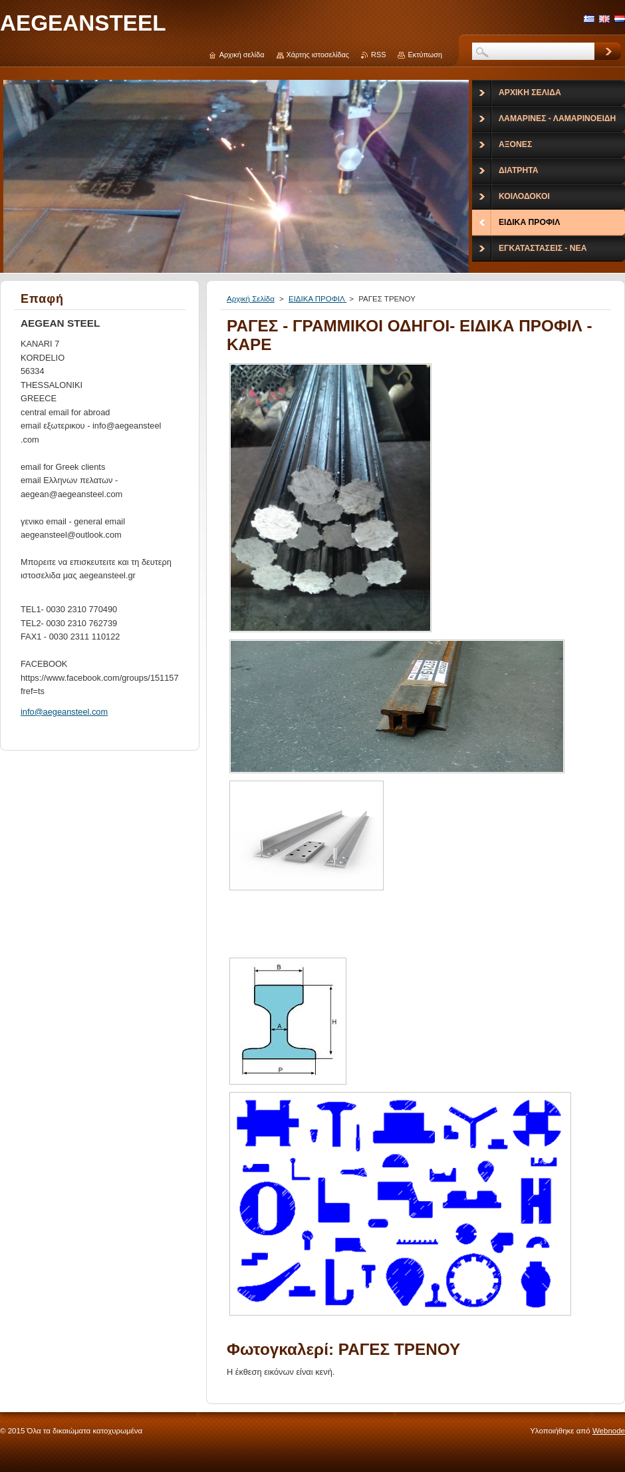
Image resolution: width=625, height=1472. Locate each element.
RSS (378, 55)
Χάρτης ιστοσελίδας (318, 55)
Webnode (608, 1431)
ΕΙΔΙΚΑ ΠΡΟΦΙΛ (317, 299)
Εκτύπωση (425, 55)
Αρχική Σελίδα (251, 299)
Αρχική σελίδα (242, 55)
